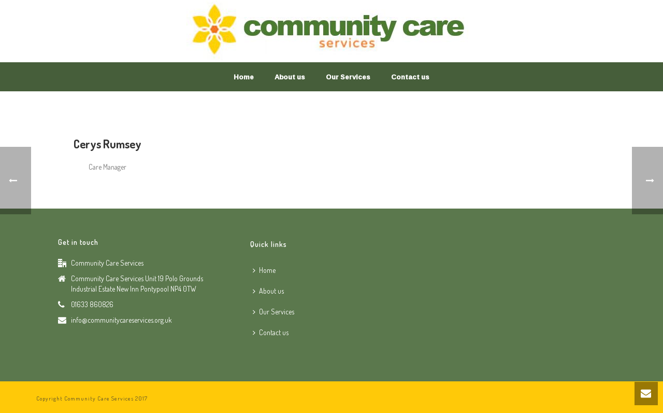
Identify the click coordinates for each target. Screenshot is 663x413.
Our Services (348, 77)
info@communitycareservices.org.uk (121, 319)
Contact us (410, 77)
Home (244, 77)
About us (290, 77)
